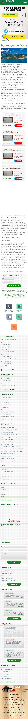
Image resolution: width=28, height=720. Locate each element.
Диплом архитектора (6, 677)
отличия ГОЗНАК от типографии (9, 311)
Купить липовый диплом (7, 577)
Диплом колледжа (5, 383)
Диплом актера (5, 675)
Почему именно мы (5, 479)
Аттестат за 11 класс (6, 397)
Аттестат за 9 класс (6, 400)
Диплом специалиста (6, 342)
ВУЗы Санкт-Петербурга (7, 471)
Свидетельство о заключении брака (10, 434)
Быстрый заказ (18, 118)
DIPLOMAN (15, 688)
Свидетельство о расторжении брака (10, 437)
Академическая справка (7, 404)
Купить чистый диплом (6, 579)
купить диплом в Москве (17, 271)
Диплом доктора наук (6, 356)
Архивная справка (5, 409)
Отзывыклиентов (9, 321)
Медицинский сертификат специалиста (10, 456)
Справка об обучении (6, 407)
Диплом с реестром (6, 363)
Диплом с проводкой (6, 361)
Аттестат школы (5, 402)
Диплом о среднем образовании (9, 385)
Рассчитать (23, 15)
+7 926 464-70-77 (14, 22)
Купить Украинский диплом (7, 458)
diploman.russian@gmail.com (19, 297)
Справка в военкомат (6, 414)
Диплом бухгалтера (6, 680)
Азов (2, 492)
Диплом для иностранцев (7, 351)
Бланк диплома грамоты (7, 442)
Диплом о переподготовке (7, 444)
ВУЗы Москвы (4, 469)
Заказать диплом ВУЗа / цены (8, 359)
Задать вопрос (14, 620)
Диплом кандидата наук (7, 354)
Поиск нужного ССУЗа (9, 389)
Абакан (2, 487)
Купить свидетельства (6, 574)
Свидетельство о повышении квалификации (12, 449)
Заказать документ (10, 15)
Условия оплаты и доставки (19, 321)
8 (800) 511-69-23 (14, 25)
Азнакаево (3, 489)
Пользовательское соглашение (14, 719)
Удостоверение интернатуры (8, 453)
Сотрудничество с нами (6, 476)
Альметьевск (4, 494)
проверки (12, 19)
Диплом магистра (5, 347)
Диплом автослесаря (6, 673)
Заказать (19, 125)
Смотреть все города (6, 500)
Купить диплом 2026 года (7, 572)
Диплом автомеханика (6, 670)
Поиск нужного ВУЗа (9, 370)
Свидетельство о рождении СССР (9, 430)
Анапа (2, 496)
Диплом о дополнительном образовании (11, 446)
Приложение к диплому (7, 439)
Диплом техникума (5, 380)
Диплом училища (5, 378)
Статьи (2, 474)
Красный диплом (5, 349)
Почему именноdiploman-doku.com (14, 521)
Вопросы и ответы (19, 311)
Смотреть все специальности (8, 683)
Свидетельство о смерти (7, 432)
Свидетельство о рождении (8, 427)
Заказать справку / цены (7, 419)
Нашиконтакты (14, 331)
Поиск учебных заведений (15, 36)
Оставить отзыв (14, 661)
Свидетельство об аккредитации (9, 461)
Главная (3, 40)
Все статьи (14, 585)
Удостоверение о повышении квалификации (12, 451)
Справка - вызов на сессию (7, 412)
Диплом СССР (4, 366)
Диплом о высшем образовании (9, 339)
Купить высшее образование (8, 582)
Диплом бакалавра (5, 344)
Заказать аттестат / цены (7, 416)
